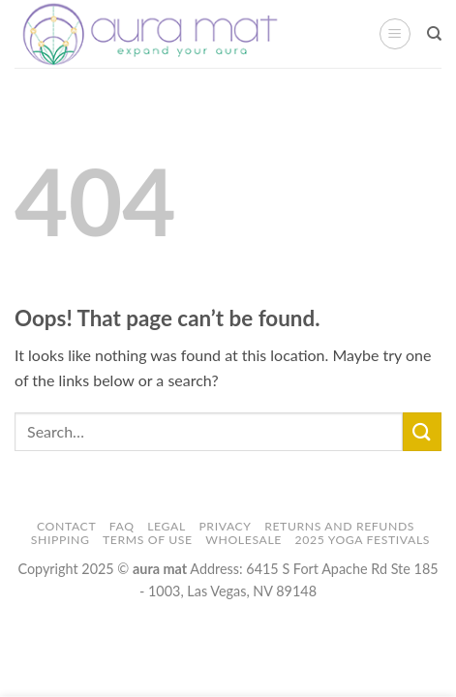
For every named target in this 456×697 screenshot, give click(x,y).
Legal (166, 526)
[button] (395, 33)
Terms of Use (148, 539)
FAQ (122, 526)
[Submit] (422, 431)
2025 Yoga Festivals (363, 539)
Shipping (60, 539)
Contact (66, 526)
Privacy (224, 526)
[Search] (434, 33)
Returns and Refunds (339, 526)
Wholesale (243, 539)
